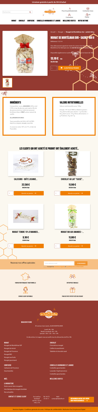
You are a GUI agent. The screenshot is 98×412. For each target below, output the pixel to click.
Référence (54, 41)
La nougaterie (9, 384)
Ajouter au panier (69, 68)
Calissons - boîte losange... (25, 179)
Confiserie (30, 21)
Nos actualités (8, 392)
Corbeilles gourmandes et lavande (48, 21)
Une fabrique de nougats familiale (15, 389)
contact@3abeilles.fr (58, 399)
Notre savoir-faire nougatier (13, 386)
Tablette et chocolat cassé (58, 351)
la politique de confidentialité (74, 266)
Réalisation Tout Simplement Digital (74, 409)
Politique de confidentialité (53, 409)
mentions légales (59, 266)
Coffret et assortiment (57, 348)
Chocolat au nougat (56, 345)
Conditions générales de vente (34, 409)
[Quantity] (10, 193)
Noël (5, 379)
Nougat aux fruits (10, 357)
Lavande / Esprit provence (58, 371)
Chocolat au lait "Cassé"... (72, 179)
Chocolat (22, 21)
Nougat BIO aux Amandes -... (72, 232)
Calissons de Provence (11, 368)
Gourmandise (8, 371)
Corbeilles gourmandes (57, 368)
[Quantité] (53, 68)
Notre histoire (83, 21)
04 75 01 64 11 (47, 398)
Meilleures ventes (69, 21)
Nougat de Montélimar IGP (13, 345)
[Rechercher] (18, 11)
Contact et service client (17, 397)
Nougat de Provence (11, 351)
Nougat (13, 21)
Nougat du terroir (10, 348)
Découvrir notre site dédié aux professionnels (80, 400)
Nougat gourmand (10, 360)
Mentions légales (18, 409)
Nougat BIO (8, 354)
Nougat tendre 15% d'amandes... (25, 232)
